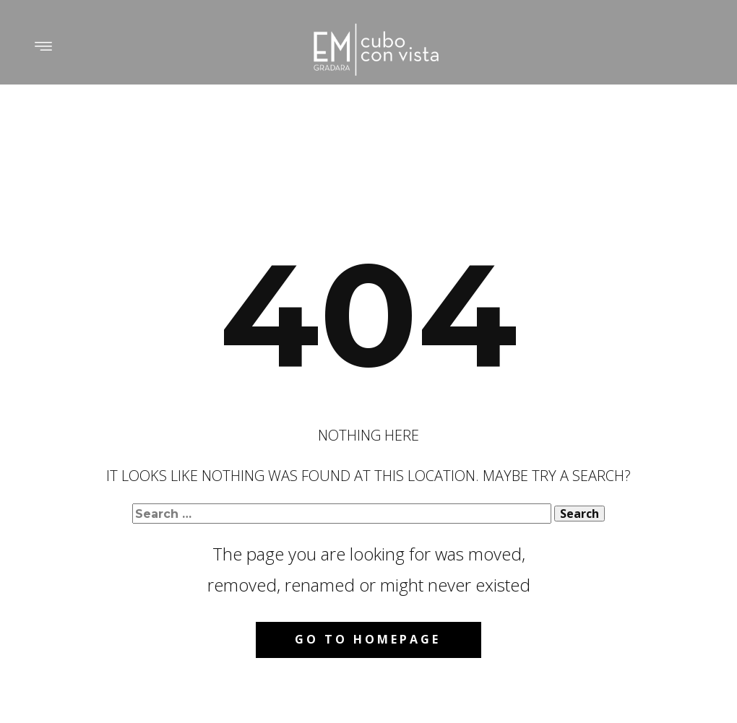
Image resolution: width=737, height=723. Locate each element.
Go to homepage (368, 639)
